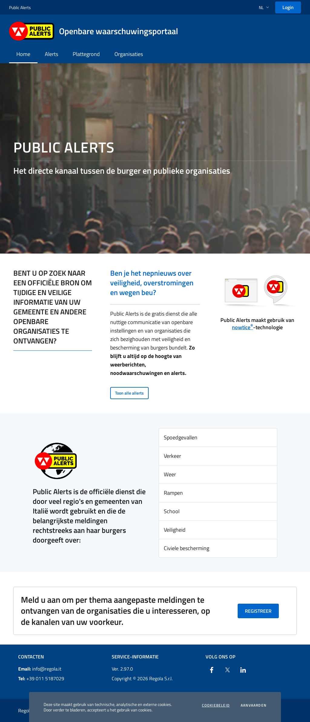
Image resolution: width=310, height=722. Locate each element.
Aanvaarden (253, 705)
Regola (25, 710)
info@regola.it (39, 668)
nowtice (242, 327)
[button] (264, 7)
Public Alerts (20, 7)
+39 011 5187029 (41, 678)
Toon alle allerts (129, 393)
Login (288, 7)
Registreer (258, 611)
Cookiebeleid (216, 705)
